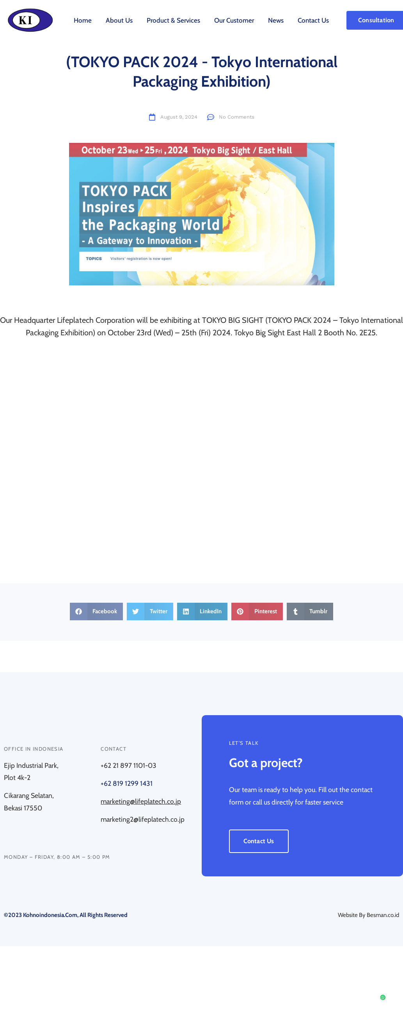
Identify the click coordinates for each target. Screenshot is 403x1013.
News (276, 20)
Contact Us (313, 20)
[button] (96, 611)
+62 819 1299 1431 (127, 783)
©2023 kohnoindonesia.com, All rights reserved (66, 915)
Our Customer (234, 20)
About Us (119, 20)
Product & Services (173, 20)
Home (83, 20)
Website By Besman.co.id (368, 915)
